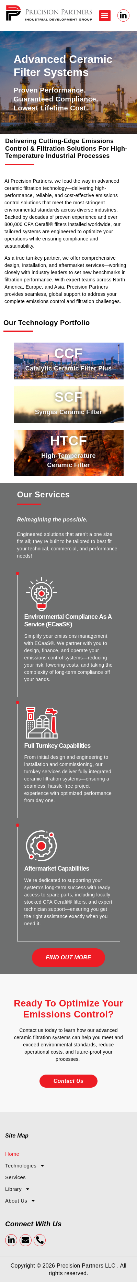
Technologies (25, 1166)
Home (12, 1154)
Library (17, 1189)
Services (15, 1177)
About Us (20, 1201)
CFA (29, 224)
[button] (105, 15)
